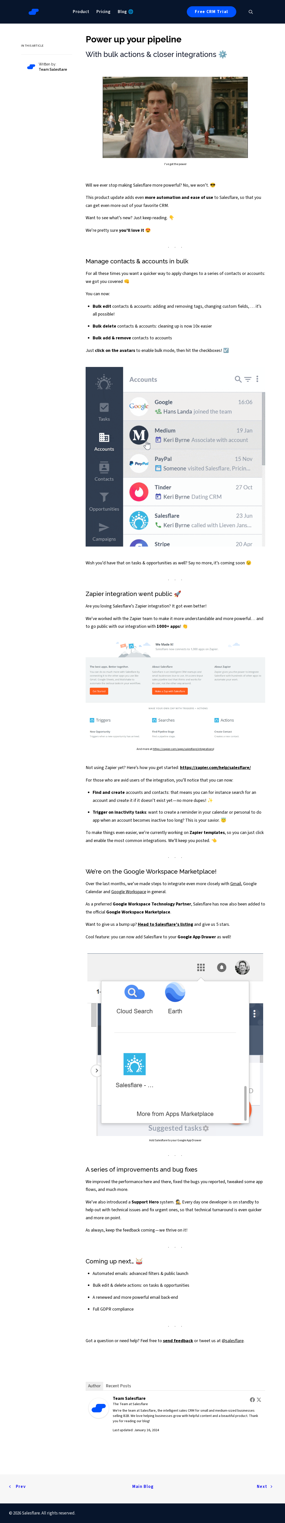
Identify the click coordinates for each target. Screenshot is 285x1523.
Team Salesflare (129, 1398)
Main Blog (143, 1487)
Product (81, 12)
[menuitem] (81, 12)
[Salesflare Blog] (34, 12)
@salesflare (233, 1341)
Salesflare (140, 1404)
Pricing (103, 12)
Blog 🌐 (126, 12)
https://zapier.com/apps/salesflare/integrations (183, 749)
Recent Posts (118, 1386)
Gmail (235, 884)
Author (94, 1386)
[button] (253, 12)
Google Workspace (128, 892)
